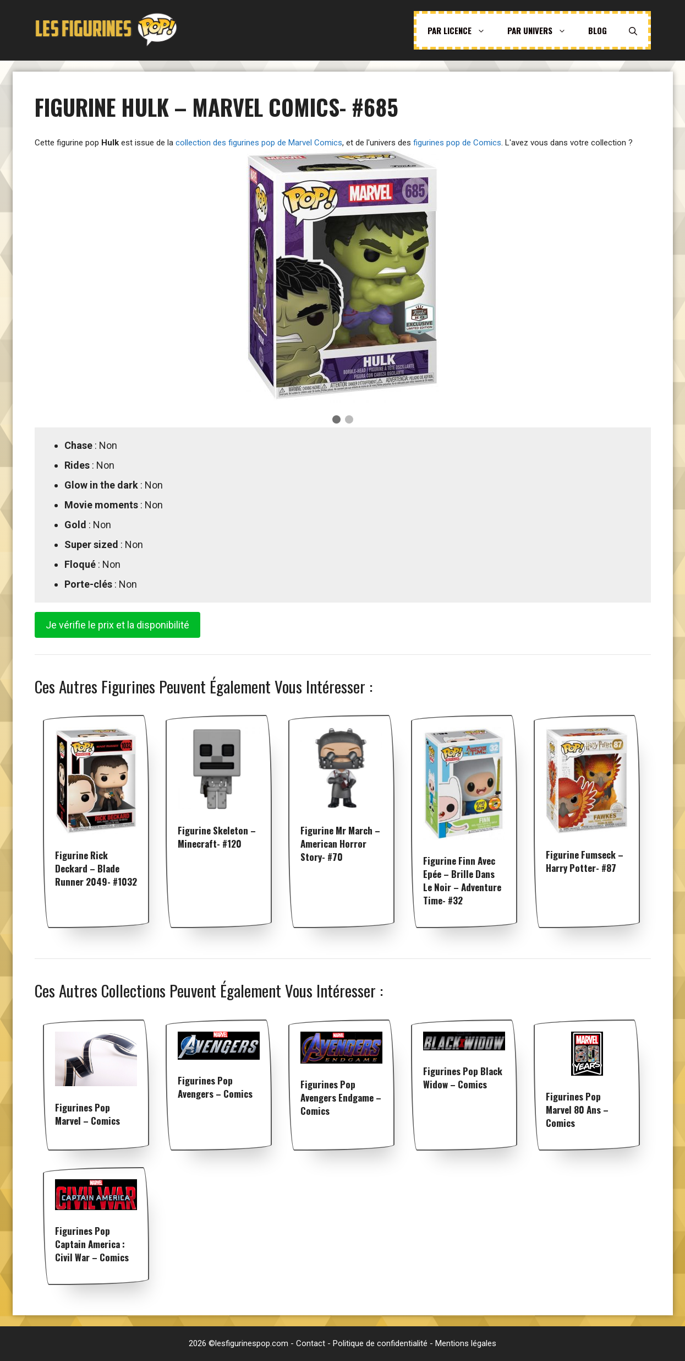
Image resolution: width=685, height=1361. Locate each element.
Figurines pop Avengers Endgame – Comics (340, 1097)
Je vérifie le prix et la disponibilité (117, 625)
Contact (310, 1343)
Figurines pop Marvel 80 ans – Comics (577, 1109)
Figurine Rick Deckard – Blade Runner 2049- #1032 (96, 868)
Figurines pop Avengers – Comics (215, 1086)
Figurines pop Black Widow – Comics (462, 1077)
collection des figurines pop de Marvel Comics (259, 143)
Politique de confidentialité (380, 1343)
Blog (597, 30)
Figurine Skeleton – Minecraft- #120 (217, 836)
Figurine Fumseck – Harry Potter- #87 (584, 861)
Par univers (542, 30)
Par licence (462, 30)
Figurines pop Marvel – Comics (87, 1113)
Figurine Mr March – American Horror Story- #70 (340, 843)
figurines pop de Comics (457, 143)
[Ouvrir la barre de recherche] (633, 30)
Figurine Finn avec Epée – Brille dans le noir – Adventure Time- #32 (462, 880)
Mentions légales (465, 1343)
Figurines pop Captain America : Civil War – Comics (92, 1244)
